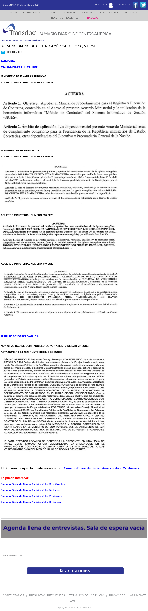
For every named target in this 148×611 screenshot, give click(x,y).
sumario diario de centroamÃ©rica (23, 41)
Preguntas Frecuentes (64, 18)
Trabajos (92, 18)
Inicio (9, 12)
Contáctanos (14, 595)
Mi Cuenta (101, 5)
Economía (68, 12)
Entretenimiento (110, 12)
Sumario (87, 12)
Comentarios (11, 52)
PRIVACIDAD (117, 595)
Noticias (49, 12)
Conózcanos (28, 12)
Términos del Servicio (87, 595)
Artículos (134, 12)
